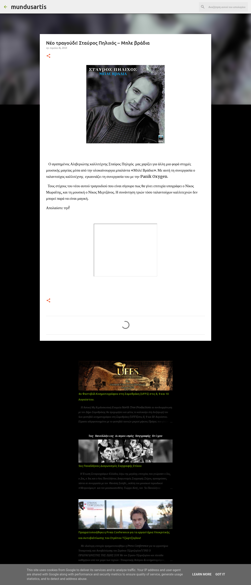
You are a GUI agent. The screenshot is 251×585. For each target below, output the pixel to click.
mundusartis (28, 6)
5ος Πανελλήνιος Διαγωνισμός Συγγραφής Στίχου (110, 465)
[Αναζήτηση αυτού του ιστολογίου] (227, 7)
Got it (220, 574)
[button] (48, 56)
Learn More (201, 574)
